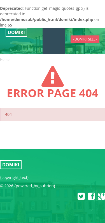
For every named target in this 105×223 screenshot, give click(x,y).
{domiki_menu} (54, 36)
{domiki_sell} (85, 39)
